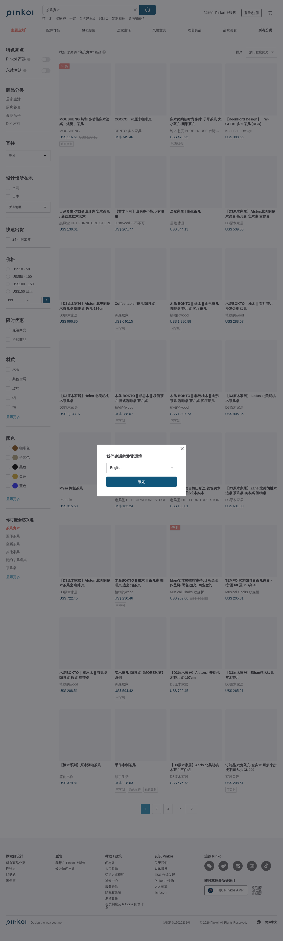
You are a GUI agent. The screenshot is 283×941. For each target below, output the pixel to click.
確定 (141, 482)
